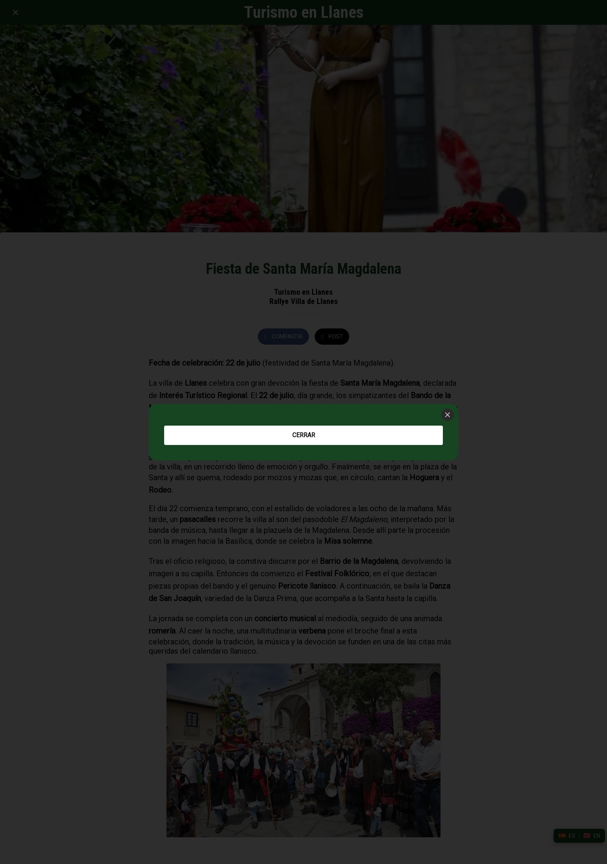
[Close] (447, 415)
